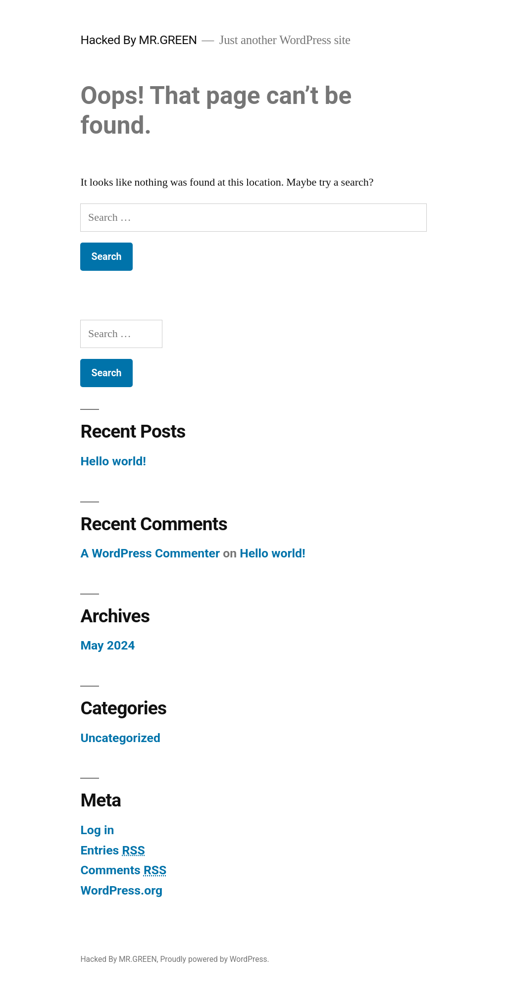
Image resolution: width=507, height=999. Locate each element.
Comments (123, 870)
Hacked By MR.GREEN (138, 40)
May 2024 (107, 645)
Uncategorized (120, 738)
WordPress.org (121, 890)
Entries (112, 850)
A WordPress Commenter (150, 553)
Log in (97, 830)
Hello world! (113, 461)
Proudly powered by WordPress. (214, 959)
